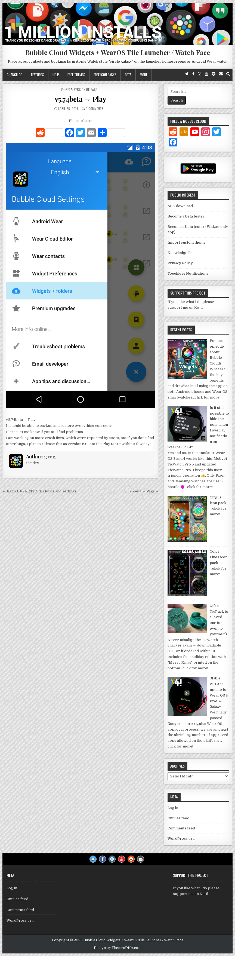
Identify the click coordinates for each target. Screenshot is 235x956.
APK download (180, 206)
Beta (128, 74)
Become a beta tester (186, 216)
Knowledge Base (182, 253)
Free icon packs (105, 74)
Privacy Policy (180, 263)
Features (37, 74)
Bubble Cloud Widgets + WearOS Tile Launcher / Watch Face (117, 52)
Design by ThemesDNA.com (117, 948)
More (143, 74)
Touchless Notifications (188, 273)
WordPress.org (181, 838)
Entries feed (178, 818)
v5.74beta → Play (80, 99)
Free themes (76, 74)
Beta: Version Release (81, 89)
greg (50, 456)
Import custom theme (187, 242)
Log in (173, 808)
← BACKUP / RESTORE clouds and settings (39, 491)
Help (55, 74)
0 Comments (95, 108)
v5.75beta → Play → (141, 491)
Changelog (15, 74)
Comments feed (181, 828)
